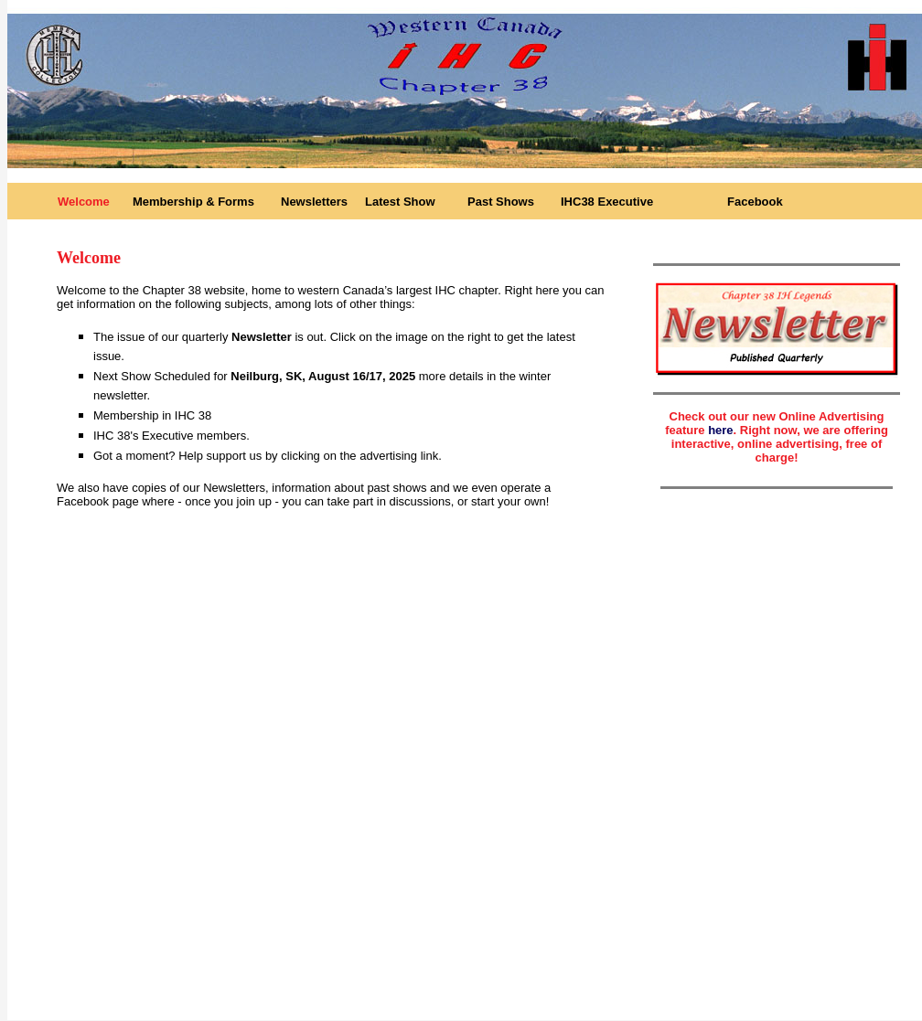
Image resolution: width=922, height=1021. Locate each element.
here (720, 430)
